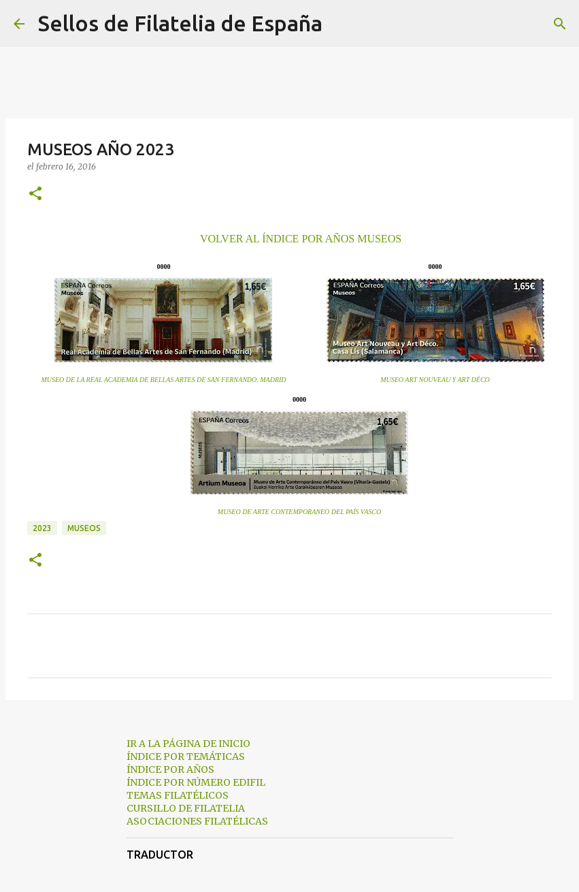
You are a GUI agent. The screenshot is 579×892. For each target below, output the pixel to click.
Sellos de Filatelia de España (180, 23)
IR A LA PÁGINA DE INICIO (188, 743)
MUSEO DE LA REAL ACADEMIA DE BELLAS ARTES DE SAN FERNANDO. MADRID (163, 379)
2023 (42, 528)
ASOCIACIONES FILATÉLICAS (197, 821)
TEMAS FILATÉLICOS (178, 795)
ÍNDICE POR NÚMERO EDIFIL (196, 782)
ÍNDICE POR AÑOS (170, 769)
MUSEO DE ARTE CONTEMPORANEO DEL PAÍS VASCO (299, 511)
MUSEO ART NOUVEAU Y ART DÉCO (435, 379)
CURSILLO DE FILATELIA (186, 808)
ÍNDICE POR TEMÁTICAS (186, 756)
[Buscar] (341, 23)
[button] (35, 194)
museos (84, 528)
